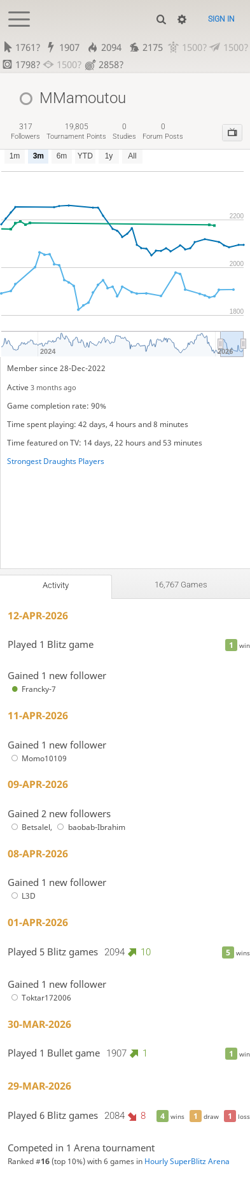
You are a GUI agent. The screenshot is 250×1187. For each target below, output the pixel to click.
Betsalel (29, 827)
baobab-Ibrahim (89, 827)
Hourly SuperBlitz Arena (187, 1161)
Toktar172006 (39, 997)
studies (124, 131)
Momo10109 (37, 758)
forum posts (162, 131)
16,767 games (181, 584)
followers (25, 131)
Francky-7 (32, 689)
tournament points (76, 131)
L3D (22, 895)
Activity (56, 585)
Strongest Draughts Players (55, 461)
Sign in (221, 19)
